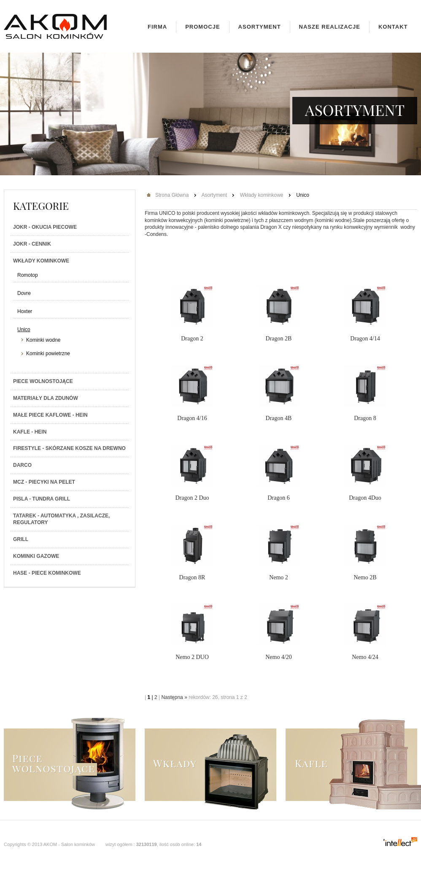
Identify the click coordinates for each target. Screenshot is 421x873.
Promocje (202, 27)
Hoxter (24, 311)
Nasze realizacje (329, 27)
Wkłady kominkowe (41, 261)
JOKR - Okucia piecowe (45, 227)
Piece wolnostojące (43, 381)
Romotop (27, 275)
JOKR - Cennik (32, 244)
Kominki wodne (43, 340)
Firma (157, 27)
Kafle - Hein (29, 432)
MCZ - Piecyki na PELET (44, 482)
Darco (22, 465)
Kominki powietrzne (48, 353)
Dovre (24, 293)
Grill (20, 539)
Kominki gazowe (36, 556)
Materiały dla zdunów (45, 398)
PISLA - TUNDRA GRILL (41, 499)
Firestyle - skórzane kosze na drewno (69, 448)
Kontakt (393, 27)
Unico (23, 329)
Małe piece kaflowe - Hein (50, 415)
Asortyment (259, 27)
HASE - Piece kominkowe (47, 573)
